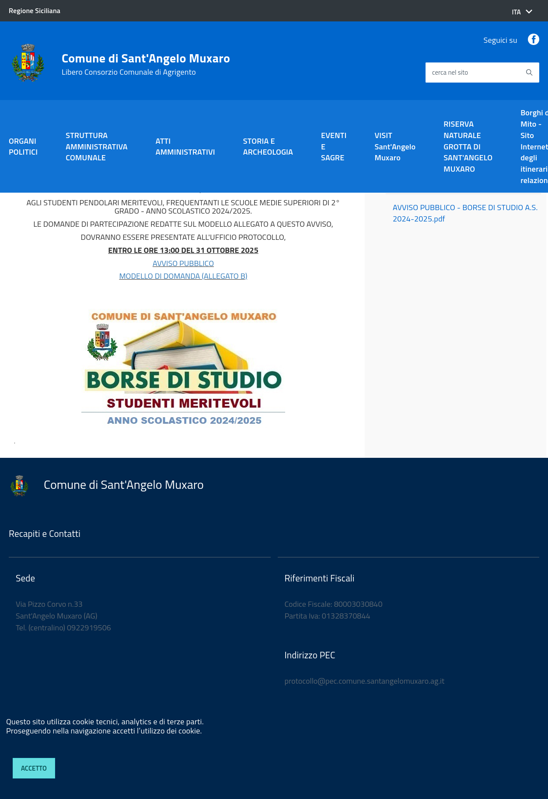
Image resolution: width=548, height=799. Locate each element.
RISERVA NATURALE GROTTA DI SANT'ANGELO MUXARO (467, 146)
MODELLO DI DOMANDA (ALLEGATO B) (183, 276)
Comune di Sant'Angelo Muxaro (146, 64)
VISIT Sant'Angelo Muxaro (394, 146)
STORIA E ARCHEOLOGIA (268, 146)
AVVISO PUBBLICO (183, 263)
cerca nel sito (450, 72)
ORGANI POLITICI (23, 146)
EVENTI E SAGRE (333, 146)
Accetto (34, 768)
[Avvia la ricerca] (529, 72)
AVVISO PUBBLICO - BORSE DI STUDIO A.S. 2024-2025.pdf (465, 213)
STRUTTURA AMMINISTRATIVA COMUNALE (97, 146)
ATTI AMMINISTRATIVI (185, 146)
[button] (522, 12)
